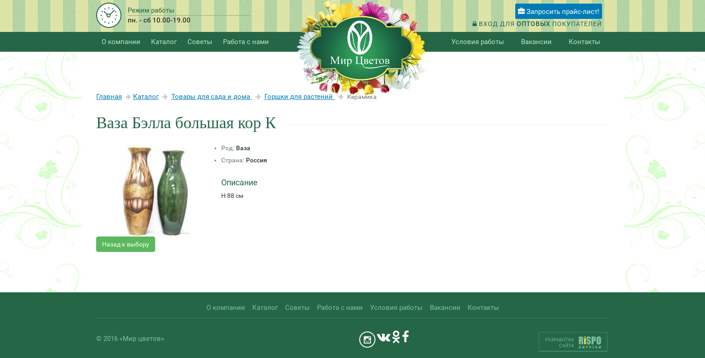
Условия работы (477, 42)
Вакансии (536, 42)
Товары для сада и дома (211, 97)
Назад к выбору (125, 244)
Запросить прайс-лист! (558, 12)
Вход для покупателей (537, 23)
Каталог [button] (164, 42)
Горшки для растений (299, 97)
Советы (199, 42)
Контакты (584, 42)
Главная (109, 97)
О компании (121, 42)
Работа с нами (246, 42)
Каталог (146, 97)
